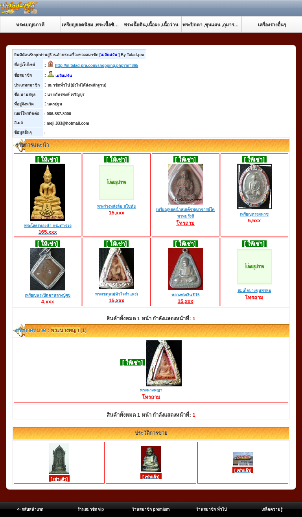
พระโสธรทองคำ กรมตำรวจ (48, 225)
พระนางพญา (151, 390)
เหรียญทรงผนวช (254, 214)
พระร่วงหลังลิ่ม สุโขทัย (116, 206)
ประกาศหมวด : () (50, 330)
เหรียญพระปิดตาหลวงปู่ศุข (47, 295)
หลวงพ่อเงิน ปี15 (185, 295)
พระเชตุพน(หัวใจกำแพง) (116, 294)
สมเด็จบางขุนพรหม (254, 291)
